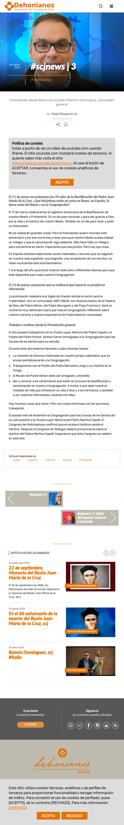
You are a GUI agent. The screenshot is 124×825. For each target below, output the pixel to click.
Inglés (16, 460)
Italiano (67, 460)
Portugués (85, 460)
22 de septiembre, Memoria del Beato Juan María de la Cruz (32, 572)
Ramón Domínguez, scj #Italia (31, 654)
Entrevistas (42, 80)
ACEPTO (62, 182)
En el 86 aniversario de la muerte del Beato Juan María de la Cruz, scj (33, 618)
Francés (50, 460)
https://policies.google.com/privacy (42, 163)
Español (33, 460)
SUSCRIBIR (31, 724)
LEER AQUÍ (17, 807)
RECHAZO (74, 815)
